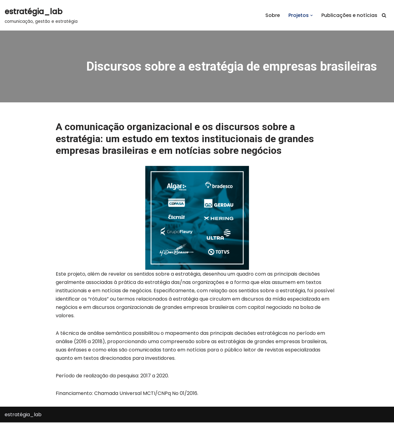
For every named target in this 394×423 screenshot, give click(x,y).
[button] (311, 15)
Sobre (271, 15)
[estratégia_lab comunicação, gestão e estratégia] (41, 15)
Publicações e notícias (349, 15)
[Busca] (384, 15)
